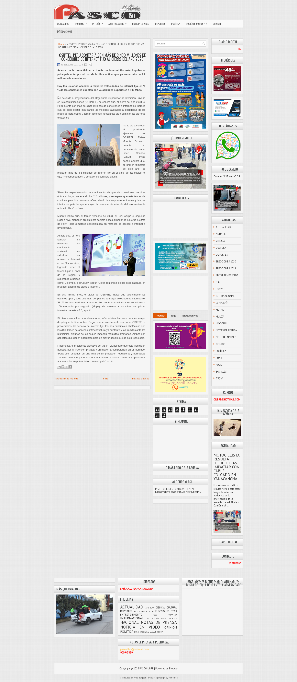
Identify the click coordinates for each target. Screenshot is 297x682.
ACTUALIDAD (63, 24)
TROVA (219, 378)
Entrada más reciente (66, 378)
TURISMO (82, 23)
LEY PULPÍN (222, 303)
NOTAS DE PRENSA (226, 330)
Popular (160, 315)
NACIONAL (222, 323)
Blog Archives (190, 315)
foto (218, 282)
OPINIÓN (217, 24)
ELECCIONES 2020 (226, 261)
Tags (173, 315)
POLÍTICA (175, 24)
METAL (220, 309)
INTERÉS (98, 23)
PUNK (219, 358)
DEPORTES (160, 24)
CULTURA (221, 247)
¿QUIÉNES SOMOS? (198, 23)
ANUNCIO (221, 234)
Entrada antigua (140, 378)
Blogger (173, 668)
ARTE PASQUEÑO (118, 23)
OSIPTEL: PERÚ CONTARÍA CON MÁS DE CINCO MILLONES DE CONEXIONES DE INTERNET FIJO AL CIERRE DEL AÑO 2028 (102, 57)
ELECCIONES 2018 (226, 268)
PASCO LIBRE (146, 668)
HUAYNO (220, 289)
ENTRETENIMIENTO (227, 275)
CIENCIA (220, 241)
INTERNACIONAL (64, 31)
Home (61, 43)
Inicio (105, 378)
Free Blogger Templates (145, 677)
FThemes (173, 677)
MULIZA (220, 316)
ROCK (219, 364)
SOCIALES (221, 371)
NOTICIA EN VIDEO (140, 24)
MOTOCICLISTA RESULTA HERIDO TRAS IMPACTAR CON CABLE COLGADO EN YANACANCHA (226, 467)
